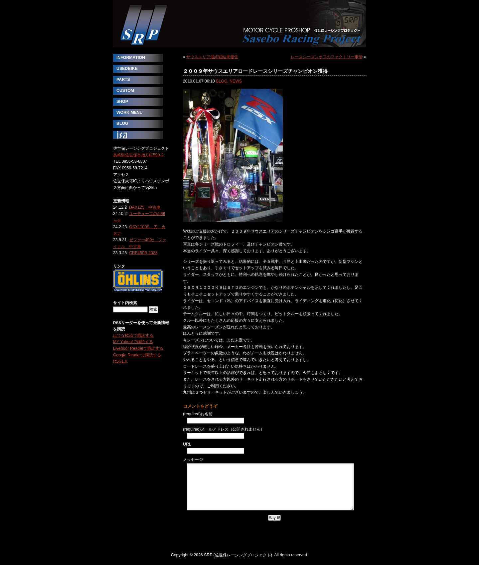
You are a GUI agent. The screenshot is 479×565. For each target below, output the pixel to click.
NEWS (236, 81)
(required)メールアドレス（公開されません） (223, 429)
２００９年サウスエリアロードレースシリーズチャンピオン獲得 (255, 71)
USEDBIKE (127, 68)
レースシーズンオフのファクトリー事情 (327, 57)
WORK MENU (129, 112)
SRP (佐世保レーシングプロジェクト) (239, 23)
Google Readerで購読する (137, 355)
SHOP (122, 101)
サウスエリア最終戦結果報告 (212, 57)
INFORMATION (130, 57)
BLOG (221, 81)
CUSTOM (125, 90)
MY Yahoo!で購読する (133, 341)
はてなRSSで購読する (133, 335)
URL (187, 444)
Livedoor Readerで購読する (138, 348)
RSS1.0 (120, 361)
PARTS (123, 79)
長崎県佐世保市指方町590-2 (138, 155)
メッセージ (193, 459)
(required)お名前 (198, 414)
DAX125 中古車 (144, 207)
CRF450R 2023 (143, 253)
